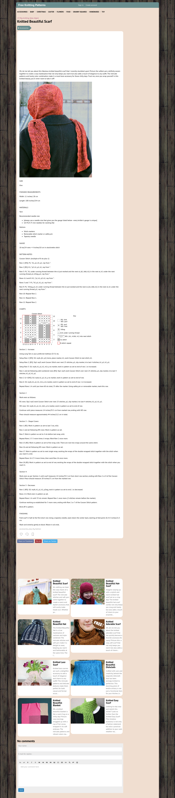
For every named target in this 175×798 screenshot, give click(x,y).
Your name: (22, 738)
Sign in (80, 5)
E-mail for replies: (25, 746)
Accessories (24, 28)
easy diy (32, 529)
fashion (38, 529)
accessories (23, 529)
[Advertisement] (70, 50)
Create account (91, 5)
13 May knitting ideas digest (28, 18)
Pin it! (38, 541)
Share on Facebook (25, 541)
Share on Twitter (50, 541)
